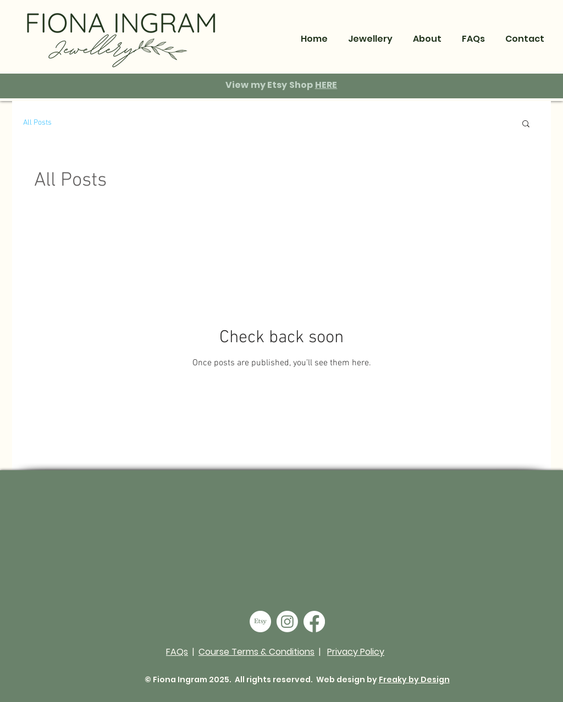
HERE (326, 85)
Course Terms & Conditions (256, 651)
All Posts (37, 122)
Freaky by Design (414, 679)
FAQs (177, 651)
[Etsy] (260, 621)
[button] (426, 39)
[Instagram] (287, 621)
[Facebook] (314, 621)
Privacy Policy (355, 651)
